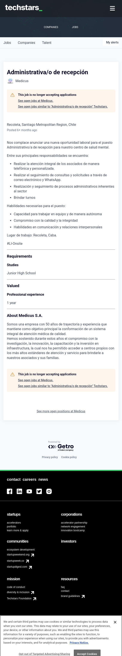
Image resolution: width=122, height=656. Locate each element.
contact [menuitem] (65, 590)
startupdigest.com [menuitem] (17, 566)
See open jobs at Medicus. (35, 100)
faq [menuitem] (63, 587)
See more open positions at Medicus (61, 411)
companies (26, 43)
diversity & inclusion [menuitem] (18, 592)
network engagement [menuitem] (73, 526)
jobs (7, 43)
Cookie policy (69, 457)
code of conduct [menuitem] (16, 587)
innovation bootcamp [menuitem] (73, 530)
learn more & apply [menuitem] (18, 530)
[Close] (115, 630)
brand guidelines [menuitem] (70, 596)
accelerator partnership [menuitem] (74, 522)
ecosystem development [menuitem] (21, 549)
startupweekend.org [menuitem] (18, 554)
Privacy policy (50, 457)
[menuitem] (113, 9)
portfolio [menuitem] (11, 526)
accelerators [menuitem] (14, 522)
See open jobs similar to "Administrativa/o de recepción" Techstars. (63, 106)
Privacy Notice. (79, 650)
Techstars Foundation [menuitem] (19, 598)
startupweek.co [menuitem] (15, 560)
